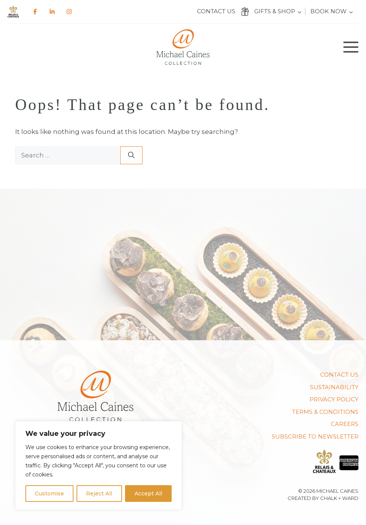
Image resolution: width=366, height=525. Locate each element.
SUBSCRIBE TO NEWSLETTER (315, 436)
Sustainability (334, 387)
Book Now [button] (328, 11)
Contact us (216, 11)
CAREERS (344, 424)
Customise (49, 493)
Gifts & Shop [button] (274, 11)
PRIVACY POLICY (334, 399)
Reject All (99, 493)
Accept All (148, 493)
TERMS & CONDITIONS (325, 411)
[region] (98, 465)
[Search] (131, 155)
